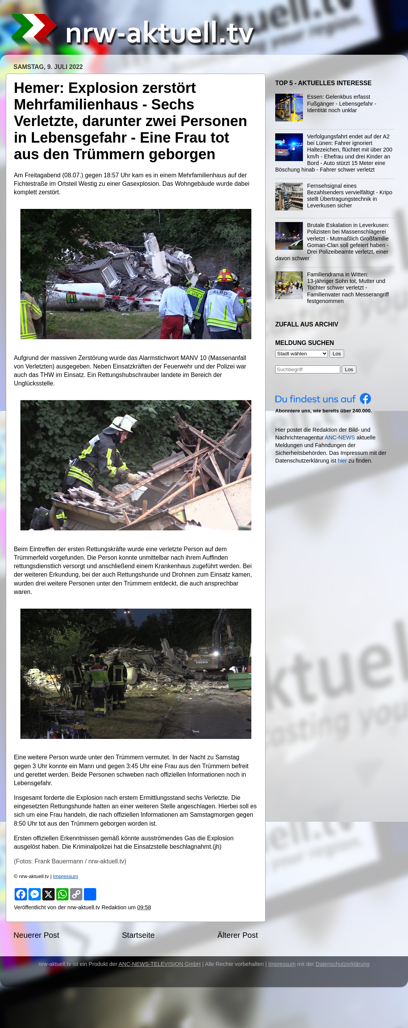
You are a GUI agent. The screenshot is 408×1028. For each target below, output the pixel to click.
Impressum (65, 876)
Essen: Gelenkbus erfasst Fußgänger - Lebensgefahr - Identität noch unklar (341, 103)
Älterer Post (237, 935)
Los (349, 369)
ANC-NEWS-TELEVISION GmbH (160, 964)
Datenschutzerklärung (343, 964)
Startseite (138, 935)
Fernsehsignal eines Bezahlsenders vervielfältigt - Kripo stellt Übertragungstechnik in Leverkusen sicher (350, 196)
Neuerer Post (36, 935)
